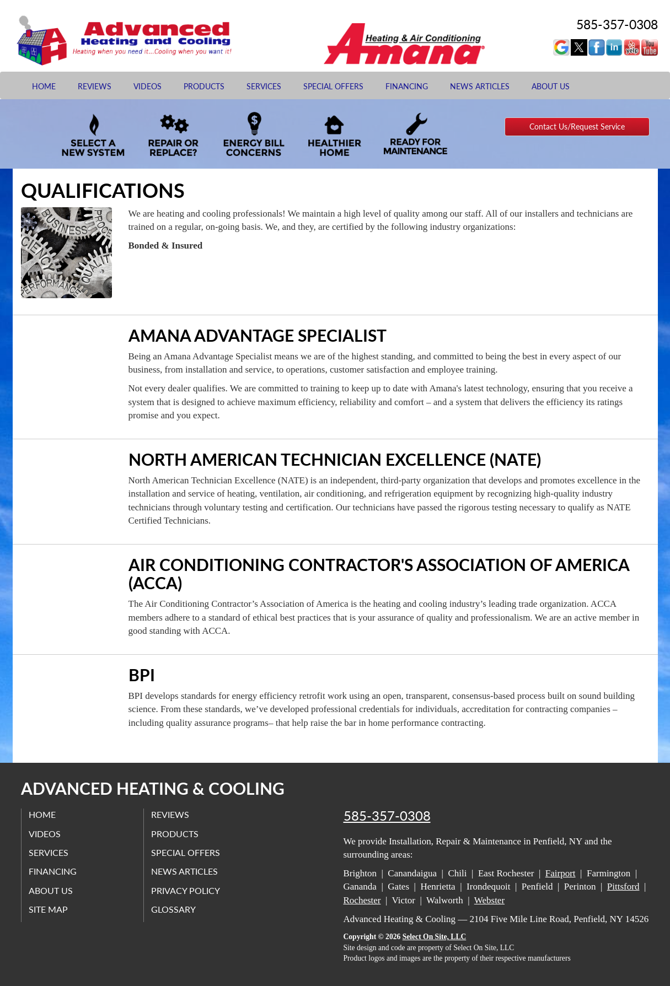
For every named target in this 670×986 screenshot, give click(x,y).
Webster (489, 900)
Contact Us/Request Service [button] (577, 126)
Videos (147, 86)
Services (263, 86)
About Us (551, 86)
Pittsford (623, 886)
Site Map (49, 908)
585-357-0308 (387, 815)
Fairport (560, 873)
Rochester (362, 900)
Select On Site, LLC (435, 937)
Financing (406, 86)
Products (204, 86)
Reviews (94, 86)
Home (44, 86)
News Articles (480, 86)
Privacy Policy (186, 890)
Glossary (174, 908)
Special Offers (333, 86)
